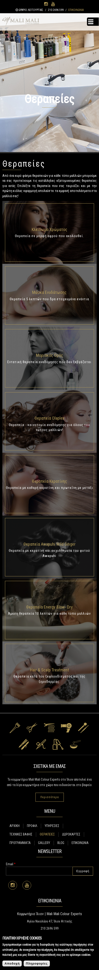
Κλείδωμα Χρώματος (49, 229)
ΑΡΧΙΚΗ (14, 826)
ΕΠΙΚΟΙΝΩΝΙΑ (76, 10)
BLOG (60, 843)
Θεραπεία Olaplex (49, 418)
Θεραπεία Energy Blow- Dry (49, 607)
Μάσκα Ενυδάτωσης (49, 292)
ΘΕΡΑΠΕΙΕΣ (47, 834)
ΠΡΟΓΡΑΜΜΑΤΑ (20, 843)
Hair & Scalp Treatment (49, 669)
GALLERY (44, 843)
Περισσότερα (49, 797)
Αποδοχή (12, 963)
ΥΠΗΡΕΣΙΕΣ (52, 826)
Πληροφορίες (36, 963)
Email (11, 864)
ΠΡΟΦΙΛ (32, 826)
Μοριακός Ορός (49, 355)
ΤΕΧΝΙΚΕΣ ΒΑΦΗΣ (20, 834)
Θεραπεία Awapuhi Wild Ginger (49, 544)
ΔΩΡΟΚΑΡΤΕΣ (71, 834)
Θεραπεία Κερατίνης (49, 481)
